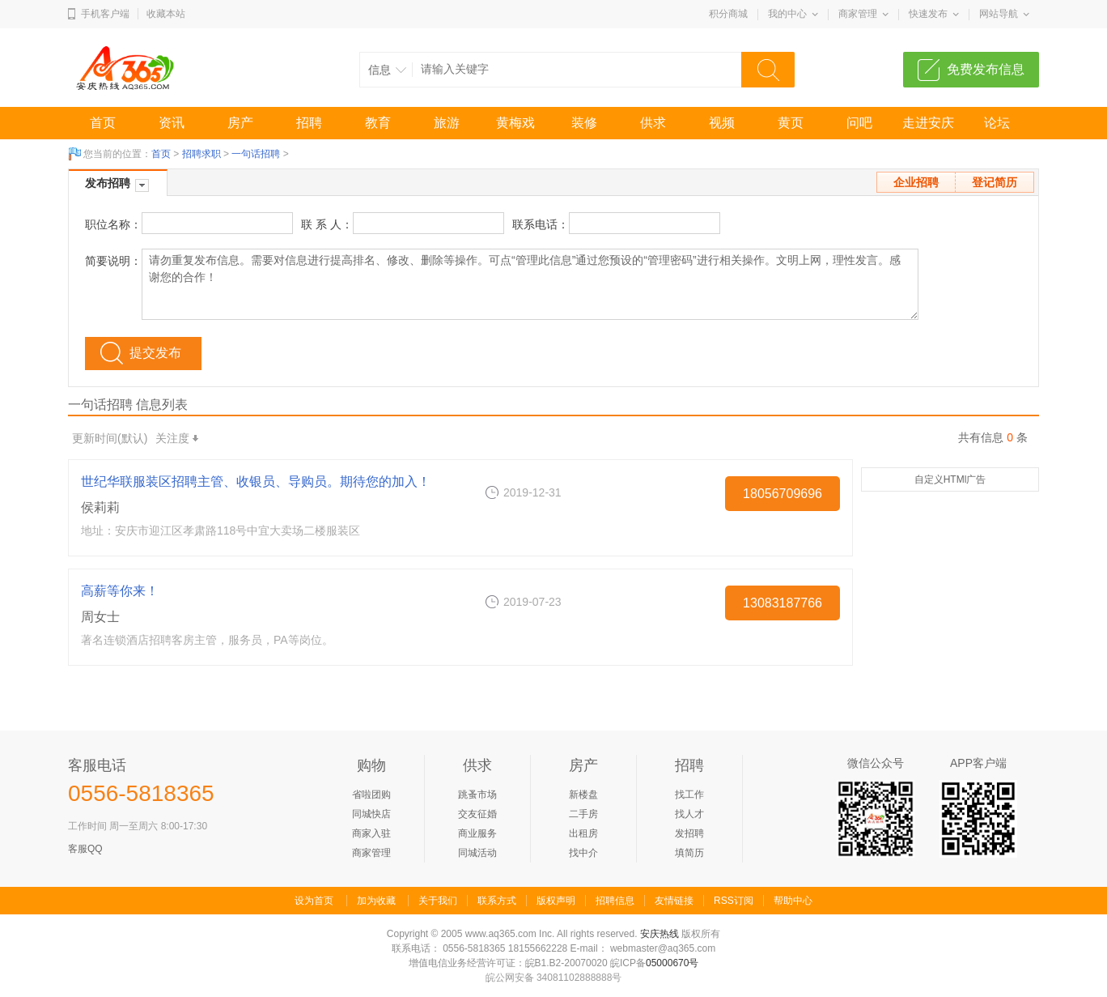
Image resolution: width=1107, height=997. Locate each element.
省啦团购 (371, 794)
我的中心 (787, 13)
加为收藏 (376, 900)
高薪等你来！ (120, 591)
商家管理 (857, 13)
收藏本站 (165, 13)
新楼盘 (583, 794)
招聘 (309, 123)
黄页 (791, 123)
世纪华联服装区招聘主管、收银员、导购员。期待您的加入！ (255, 481)
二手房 (583, 814)
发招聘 (689, 833)
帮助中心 (793, 900)
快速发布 (928, 13)
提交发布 (155, 353)
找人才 (689, 814)
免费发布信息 (985, 69)
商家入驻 (371, 833)
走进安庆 (928, 123)
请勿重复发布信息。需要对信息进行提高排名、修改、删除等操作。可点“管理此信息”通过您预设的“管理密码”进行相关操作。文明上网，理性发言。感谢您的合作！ (530, 284)
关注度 (176, 438)
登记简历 (994, 182)
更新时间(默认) (109, 438)
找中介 (583, 853)
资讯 (171, 123)
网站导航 (998, 13)
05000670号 (672, 963)
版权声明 (556, 900)
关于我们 (437, 900)
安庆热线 (659, 933)
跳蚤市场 (477, 794)
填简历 (689, 853)
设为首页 (314, 900)
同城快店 (371, 814)
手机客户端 (105, 13)
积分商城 (728, 13)
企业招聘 (916, 182)
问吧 (859, 123)
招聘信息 (615, 900)
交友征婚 (477, 814)
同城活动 (477, 853)
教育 (378, 123)
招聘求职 (201, 154)
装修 (584, 123)
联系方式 (496, 900)
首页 (103, 123)
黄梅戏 (515, 123)
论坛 (997, 123)
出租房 (583, 833)
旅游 (447, 123)
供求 (653, 123)
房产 (240, 123)
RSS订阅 (733, 900)
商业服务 (477, 833)
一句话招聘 (255, 154)
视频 (722, 123)
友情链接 (674, 900)
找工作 (689, 794)
